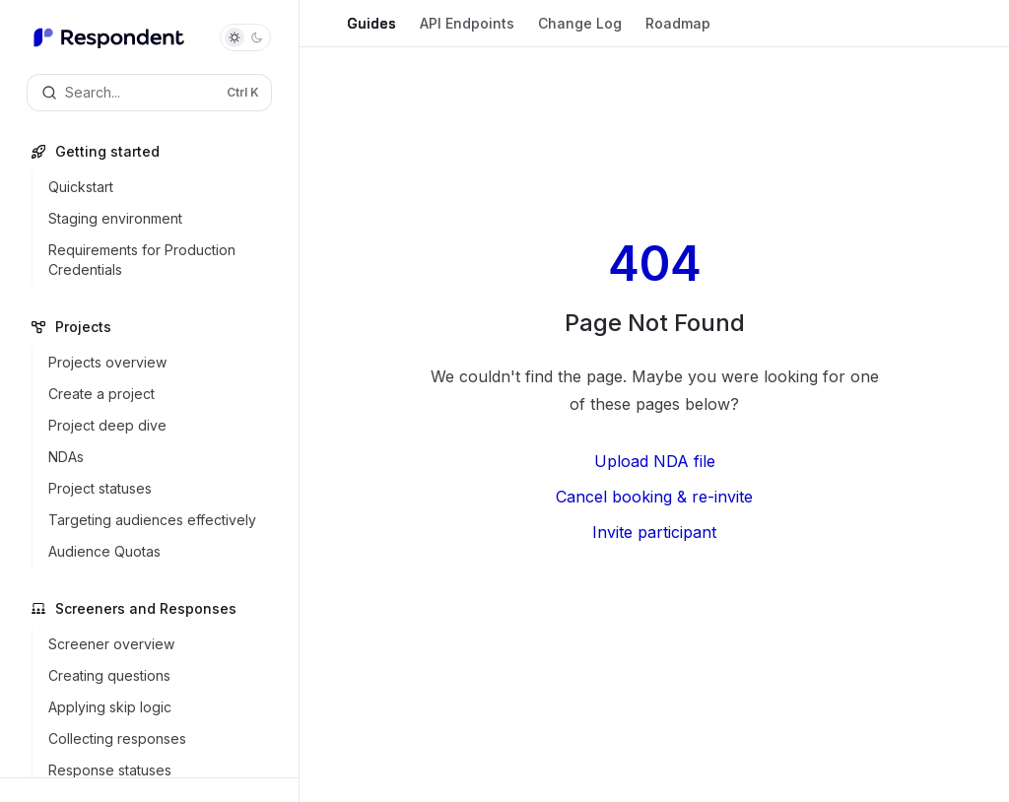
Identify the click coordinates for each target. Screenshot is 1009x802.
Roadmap (677, 31)
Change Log (580, 31)
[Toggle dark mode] (245, 37)
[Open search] (149, 92)
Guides (371, 31)
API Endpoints (467, 31)
